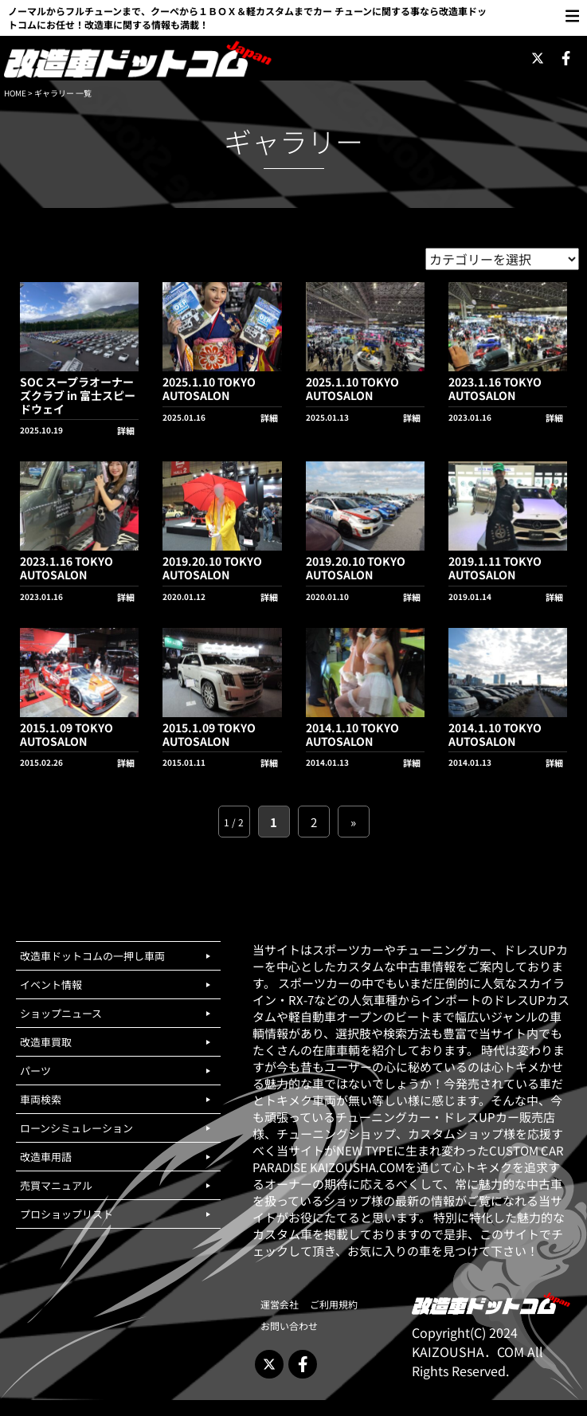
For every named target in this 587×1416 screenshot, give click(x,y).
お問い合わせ (289, 1325)
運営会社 (279, 1304)
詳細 (126, 430)
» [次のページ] (353, 822)
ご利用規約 (334, 1304)
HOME (15, 93)
